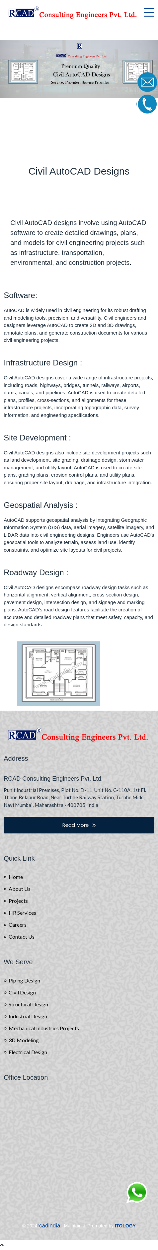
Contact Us (22, 936)
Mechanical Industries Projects (44, 1028)
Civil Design (22, 992)
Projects (18, 900)
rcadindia (48, 1225)
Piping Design (24, 980)
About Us (20, 889)
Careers (18, 924)
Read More (79, 824)
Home (16, 877)
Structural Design (28, 1004)
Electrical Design (28, 1052)
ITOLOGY (125, 1225)
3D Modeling (24, 1040)
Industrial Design (28, 1016)
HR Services (22, 912)
